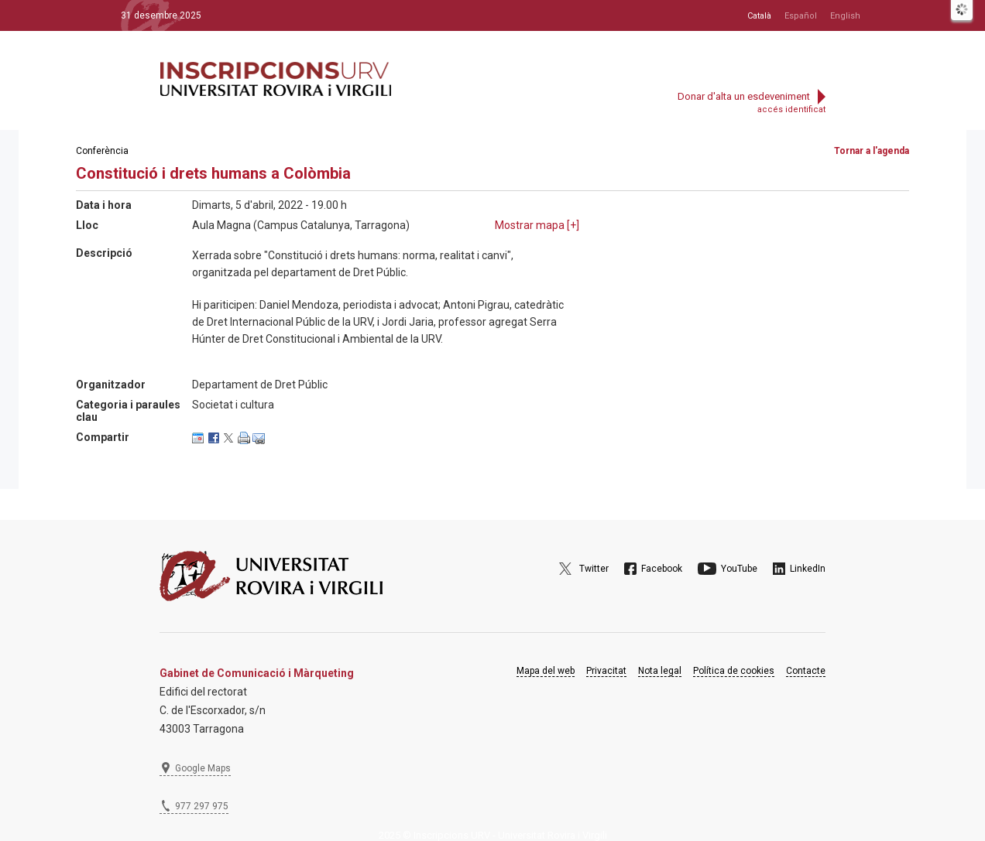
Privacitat (606, 670)
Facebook (661, 568)
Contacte (805, 670)
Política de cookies (733, 670)
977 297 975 (201, 806)
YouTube (739, 568)
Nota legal (659, 670)
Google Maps (203, 768)
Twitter (594, 568)
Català (759, 16)
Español (800, 16)
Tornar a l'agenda (871, 150)
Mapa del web (546, 670)
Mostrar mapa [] (537, 225)
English (845, 16)
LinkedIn (807, 568)
